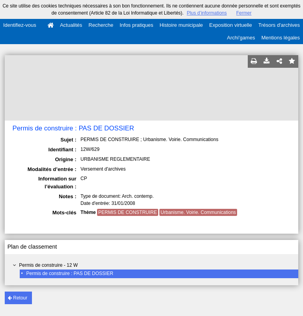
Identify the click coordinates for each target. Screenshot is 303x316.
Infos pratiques (136, 25)
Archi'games (241, 38)
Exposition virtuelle (230, 25)
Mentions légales (280, 38)
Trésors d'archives (279, 25)
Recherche (100, 25)
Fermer (244, 13)
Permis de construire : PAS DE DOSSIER (70, 273)
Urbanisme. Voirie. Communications (198, 212)
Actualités (71, 25)
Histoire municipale (181, 25)
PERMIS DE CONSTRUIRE (127, 212)
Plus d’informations (206, 13)
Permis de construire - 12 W (48, 265)
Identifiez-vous (19, 25)
